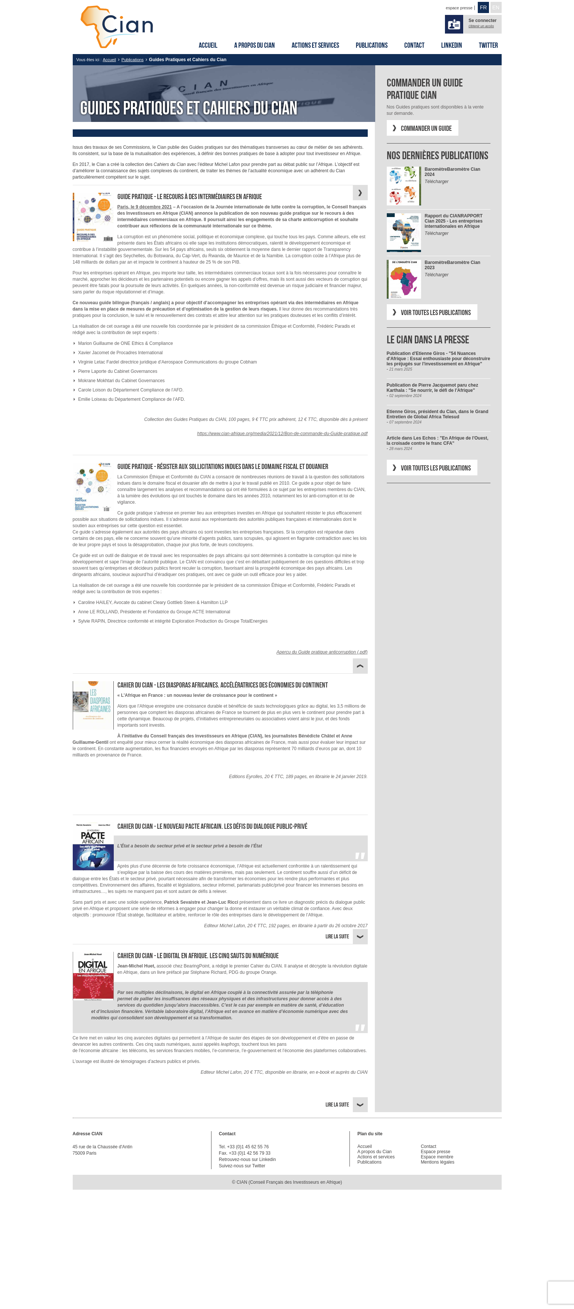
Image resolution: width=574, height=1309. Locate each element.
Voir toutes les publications (436, 312)
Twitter (488, 45)
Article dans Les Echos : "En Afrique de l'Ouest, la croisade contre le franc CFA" (438, 440)
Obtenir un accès (481, 26)
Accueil (208, 45)
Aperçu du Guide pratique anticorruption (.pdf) (321, 652)
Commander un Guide (426, 128)
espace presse (459, 8)
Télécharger (437, 181)
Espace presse (435, 1151)
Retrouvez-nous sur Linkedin (247, 1159)
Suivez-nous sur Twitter (242, 1165)
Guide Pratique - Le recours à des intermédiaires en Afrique (189, 196)
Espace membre (437, 1156)
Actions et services (315, 45)
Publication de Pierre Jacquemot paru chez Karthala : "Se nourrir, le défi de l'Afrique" (432, 388)
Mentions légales (437, 1162)
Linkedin (451, 45)
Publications (372, 45)
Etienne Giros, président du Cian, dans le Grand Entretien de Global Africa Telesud (438, 414)
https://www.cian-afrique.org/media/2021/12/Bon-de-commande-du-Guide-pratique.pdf (282, 433)
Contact (414, 45)
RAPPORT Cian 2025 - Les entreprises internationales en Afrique (454, 221)
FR (483, 7)
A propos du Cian (254, 45)
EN (495, 7)
